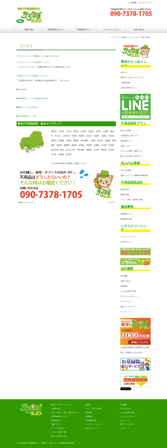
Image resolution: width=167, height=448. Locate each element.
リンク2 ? (111, 202)
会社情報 (133, 2)
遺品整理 (89, 416)
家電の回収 (125, 195)
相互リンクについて (132, 37)
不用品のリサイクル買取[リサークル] (32, 76)
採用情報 (124, 286)
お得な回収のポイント (129, 88)
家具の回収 (125, 189)
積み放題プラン (126, 141)
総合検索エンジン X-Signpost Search (33, 98)
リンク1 (124, 312)
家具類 (88, 404)
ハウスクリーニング (111, 30)
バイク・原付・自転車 (93, 408)
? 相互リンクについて (25, 202)
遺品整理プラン (126, 214)
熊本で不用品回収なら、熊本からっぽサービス (40, 443)
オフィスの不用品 (57, 428)
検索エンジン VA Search (28, 107)
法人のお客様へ (126, 170)
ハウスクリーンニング (93, 424)
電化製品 (89, 412)
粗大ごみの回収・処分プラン (132, 156)
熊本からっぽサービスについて (132, 77)
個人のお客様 (126, 131)
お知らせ (124, 72)
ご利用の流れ (28, 30)
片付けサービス (126, 242)
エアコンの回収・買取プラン (132, 151)
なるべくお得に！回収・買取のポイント (65, 412)
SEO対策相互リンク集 (27, 116)
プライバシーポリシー (129, 296)
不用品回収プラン (83, 30)
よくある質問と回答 (128, 291)
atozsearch (22, 89)
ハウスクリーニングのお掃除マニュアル (33, 62)
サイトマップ (146, 2)
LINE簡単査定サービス (59, 416)
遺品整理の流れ (126, 219)
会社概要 (124, 276)
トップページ (116, 37)
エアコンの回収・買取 (59, 432)
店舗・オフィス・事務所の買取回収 (134, 175)
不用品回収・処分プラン (130, 136)
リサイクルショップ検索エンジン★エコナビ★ (37, 56)
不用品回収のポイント (55, 30)
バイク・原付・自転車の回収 (132, 200)
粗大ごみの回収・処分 (59, 436)
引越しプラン (126, 146)
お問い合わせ (139, 30)
